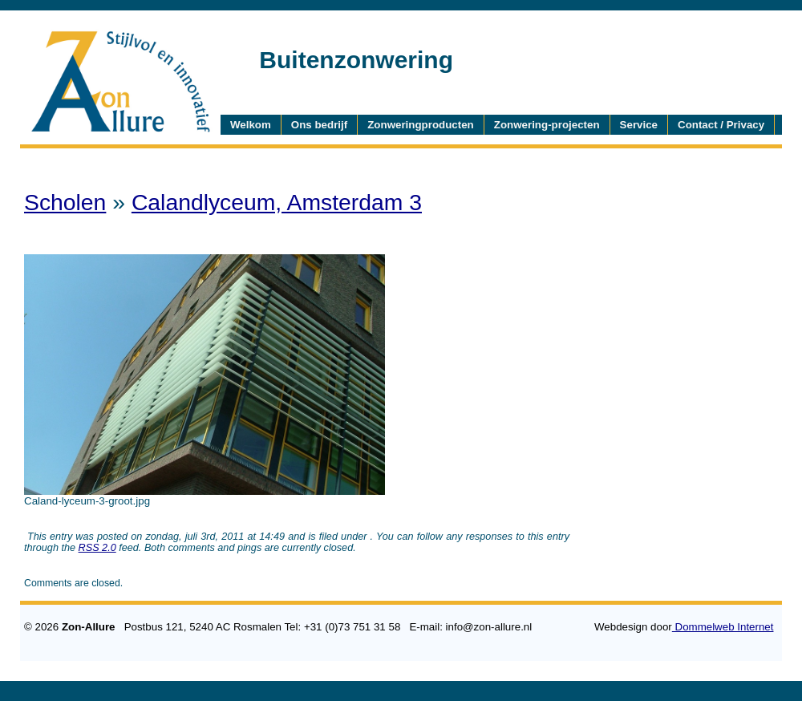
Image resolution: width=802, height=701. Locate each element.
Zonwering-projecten (547, 125)
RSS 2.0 (97, 547)
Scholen (65, 202)
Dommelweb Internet (723, 627)
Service (639, 125)
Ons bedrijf (319, 125)
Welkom (250, 125)
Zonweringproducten (420, 125)
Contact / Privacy (721, 125)
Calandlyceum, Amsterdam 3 (277, 202)
